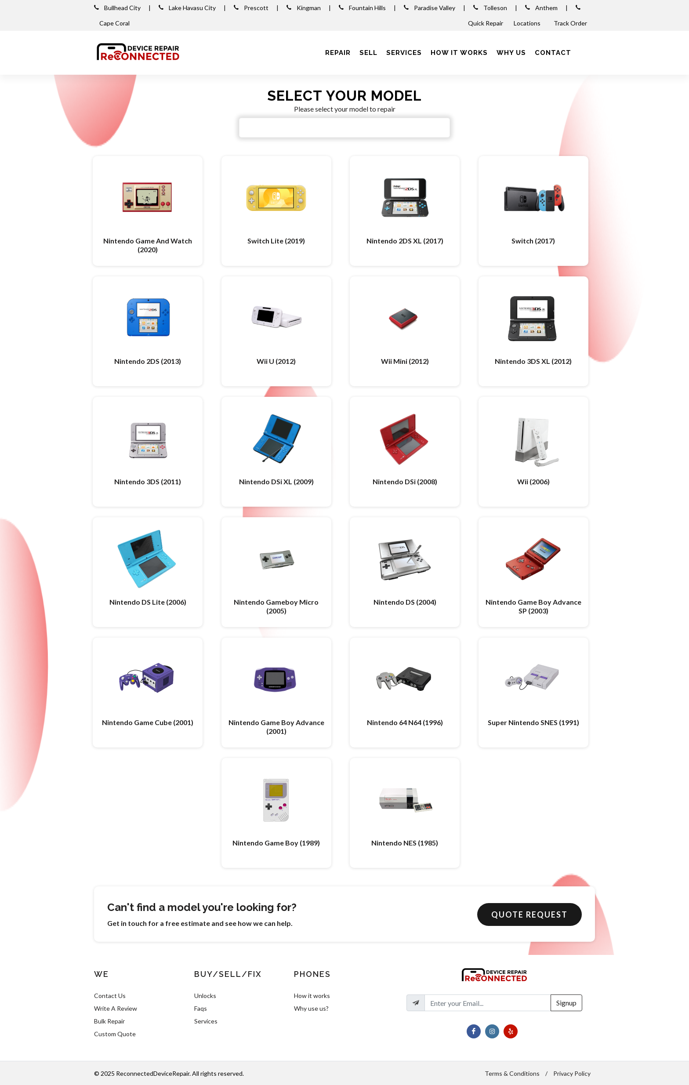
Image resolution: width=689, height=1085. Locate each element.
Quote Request (529, 914)
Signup (566, 1002)
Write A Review (115, 1008)
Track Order (571, 23)
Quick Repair (485, 23)
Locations (528, 23)
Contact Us (110, 995)
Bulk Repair (109, 1021)
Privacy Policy (572, 1073)
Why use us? (311, 1008)
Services (206, 1021)
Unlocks (205, 995)
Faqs (200, 1008)
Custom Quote (115, 1034)
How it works (312, 995)
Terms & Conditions (512, 1073)
